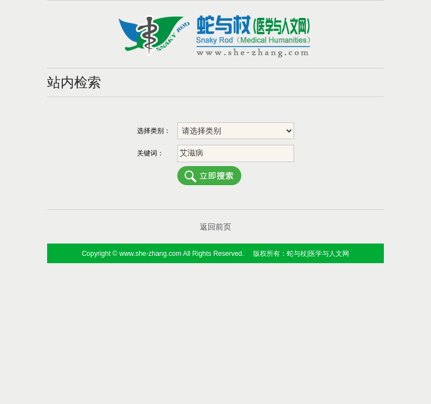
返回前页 (215, 226)
